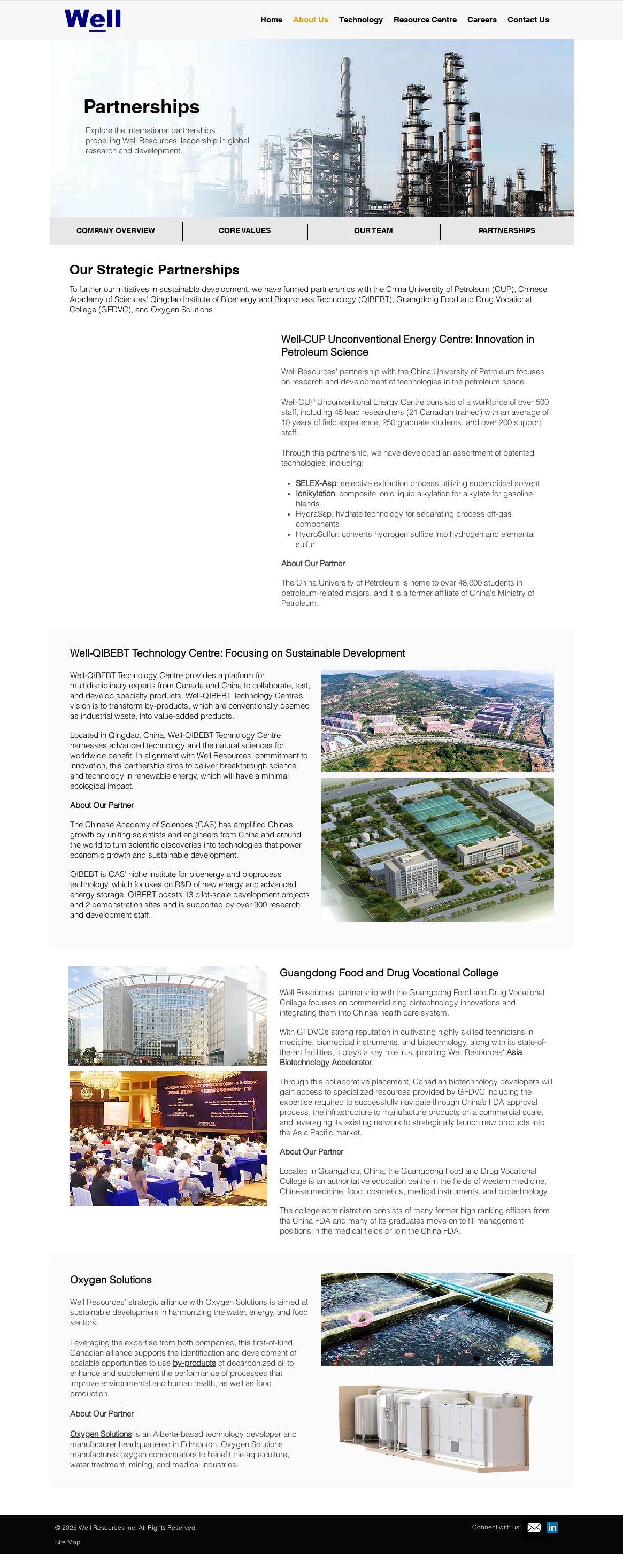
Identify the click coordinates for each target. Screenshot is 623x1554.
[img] (170, 397)
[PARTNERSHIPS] (507, 231)
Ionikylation (315, 493)
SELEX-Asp (316, 483)
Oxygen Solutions (101, 1434)
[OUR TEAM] (373, 231)
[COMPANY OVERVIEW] (116, 231)
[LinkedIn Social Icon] (552, 1527)
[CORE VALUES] (244, 231)
